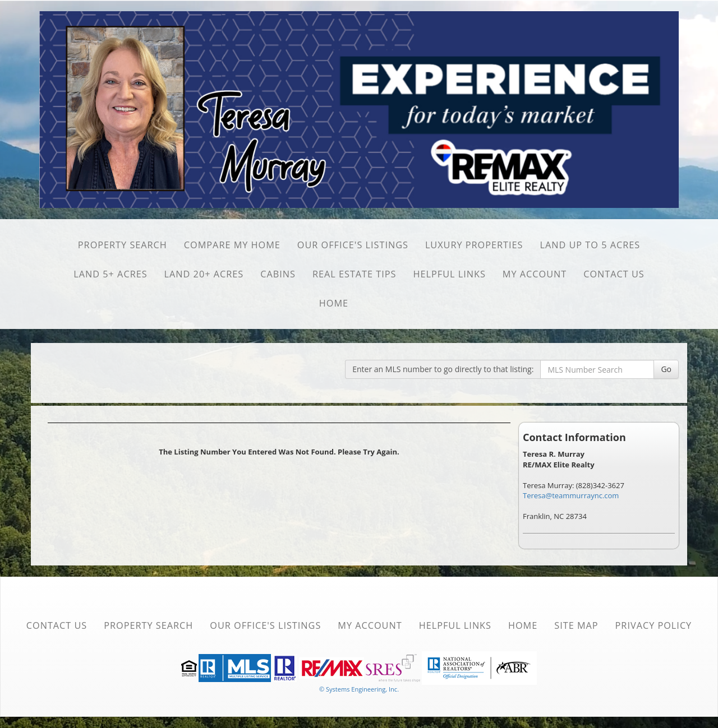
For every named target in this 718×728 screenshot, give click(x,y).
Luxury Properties (474, 245)
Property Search (122, 245)
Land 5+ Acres (110, 274)
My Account (535, 274)
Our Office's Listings (352, 245)
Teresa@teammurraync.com (571, 495)
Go (666, 369)
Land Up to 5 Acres (590, 245)
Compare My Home (232, 245)
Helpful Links (449, 274)
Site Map (576, 625)
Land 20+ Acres (204, 274)
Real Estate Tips (354, 274)
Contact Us (614, 274)
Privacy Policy (653, 625)
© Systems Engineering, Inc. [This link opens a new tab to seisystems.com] (359, 689)
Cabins (278, 274)
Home (333, 303)
